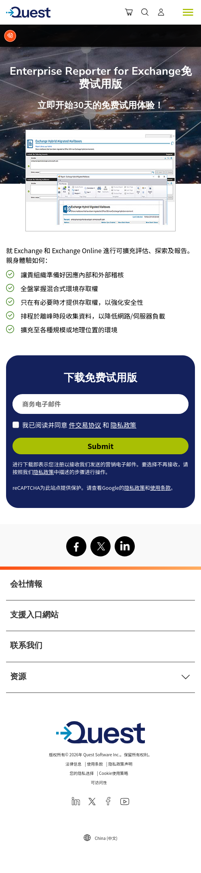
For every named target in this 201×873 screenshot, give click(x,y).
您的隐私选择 (81, 773)
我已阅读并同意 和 (79, 425)
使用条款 (160, 487)
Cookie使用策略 (113, 773)
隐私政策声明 (120, 764)
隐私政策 (123, 425)
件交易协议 (85, 425)
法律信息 (73, 764)
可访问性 (99, 782)
